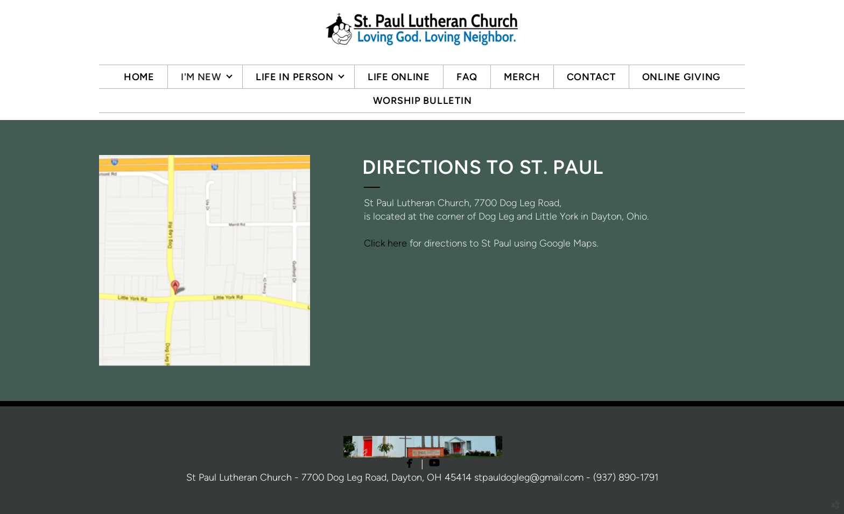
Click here (385, 243)
